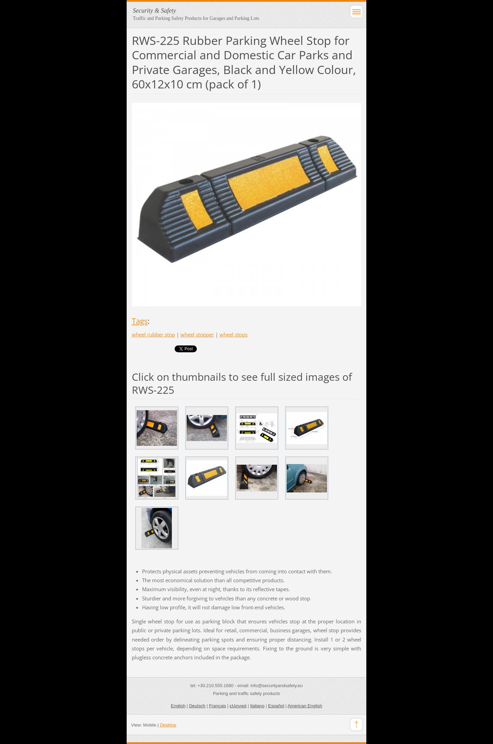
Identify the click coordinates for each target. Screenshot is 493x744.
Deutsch (197, 705)
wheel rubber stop (153, 334)
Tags (140, 321)
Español (276, 705)
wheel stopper (197, 334)
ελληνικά (238, 705)
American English (305, 705)
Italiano (257, 705)
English (178, 705)
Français (217, 705)
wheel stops (233, 334)
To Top (356, 724)
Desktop (168, 725)
